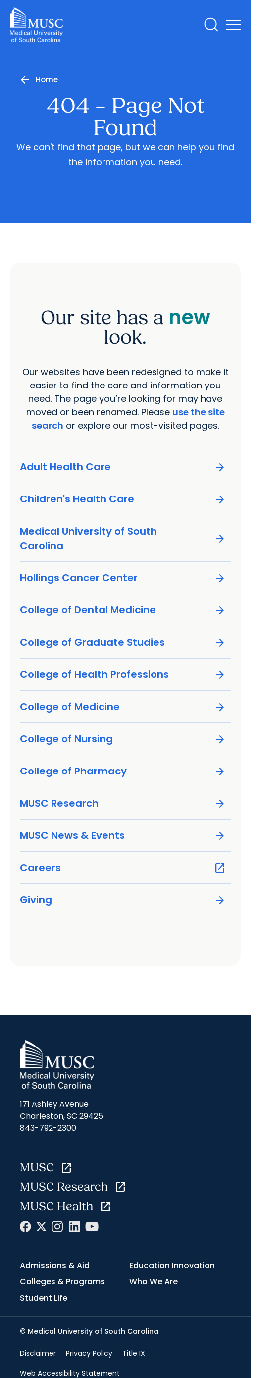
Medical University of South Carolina (123, 538)
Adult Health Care (123, 467)
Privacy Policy (89, 1353)
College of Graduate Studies (123, 642)
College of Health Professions (123, 674)
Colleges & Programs (62, 1281)
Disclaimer (38, 1353)
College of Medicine (123, 707)
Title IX (133, 1353)
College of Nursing (123, 739)
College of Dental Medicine (123, 610)
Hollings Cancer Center (123, 578)
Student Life (43, 1298)
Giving (123, 900)
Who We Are (153, 1281)
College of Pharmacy (123, 771)
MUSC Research (123, 803)
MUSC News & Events (123, 835)
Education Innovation (172, 1265)
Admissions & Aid (55, 1265)
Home (47, 79)
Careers (123, 868)
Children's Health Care (123, 499)
